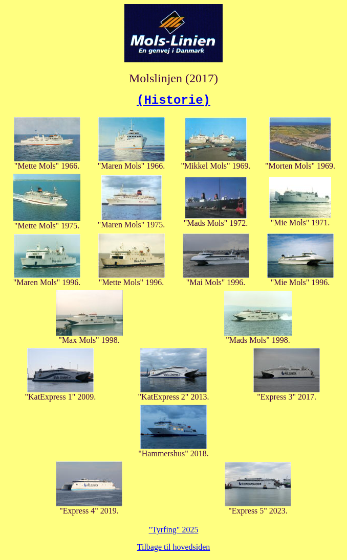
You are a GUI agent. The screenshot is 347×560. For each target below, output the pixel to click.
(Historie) (173, 100)
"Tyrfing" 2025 (174, 529)
